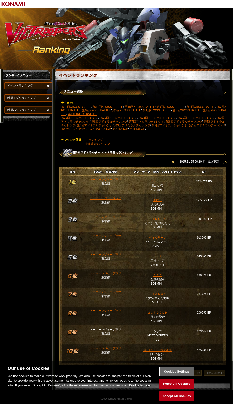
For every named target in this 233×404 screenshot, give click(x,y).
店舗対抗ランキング (97, 143)
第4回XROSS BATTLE (157, 110)
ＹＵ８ (157, 256)
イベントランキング (20, 85)
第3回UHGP (103, 129)
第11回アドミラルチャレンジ (157, 117)
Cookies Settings (176, 374)
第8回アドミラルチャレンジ (109, 121)
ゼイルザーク (157, 237)
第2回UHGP (120, 129)
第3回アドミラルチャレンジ (132, 125)
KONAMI (13, 3)
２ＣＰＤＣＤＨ (158, 312)
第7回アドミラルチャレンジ (147, 121)
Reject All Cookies (176, 387)
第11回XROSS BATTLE (108, 106)
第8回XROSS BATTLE (201, 106)
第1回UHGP (137, 129)
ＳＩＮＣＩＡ (157, 219)
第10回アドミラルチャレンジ (196, 117)
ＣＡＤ (157, 275)
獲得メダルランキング (21, 97)
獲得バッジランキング (21, 110)
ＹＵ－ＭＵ (157, 181)
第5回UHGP (69, 129)
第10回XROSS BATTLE (140, 106)
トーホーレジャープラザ (105, 179)
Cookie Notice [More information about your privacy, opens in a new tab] (139, 388)
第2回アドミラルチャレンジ (170, 125)
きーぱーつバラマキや (157, 350)
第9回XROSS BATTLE (170, 106)
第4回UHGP (86, 129)
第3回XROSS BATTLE (187, 110)
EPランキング (94, 140)
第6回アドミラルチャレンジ (184, 121)
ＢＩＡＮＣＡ (157, 294)
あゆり (157, 200)
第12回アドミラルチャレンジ (118, 117)
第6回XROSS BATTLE (96, 110)
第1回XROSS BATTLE (82, 114)
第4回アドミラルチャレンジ (95, 125)
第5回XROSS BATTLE (126, 110)
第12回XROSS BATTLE (76, 106)
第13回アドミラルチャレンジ (79, 117)
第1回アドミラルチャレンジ (207, 125)
